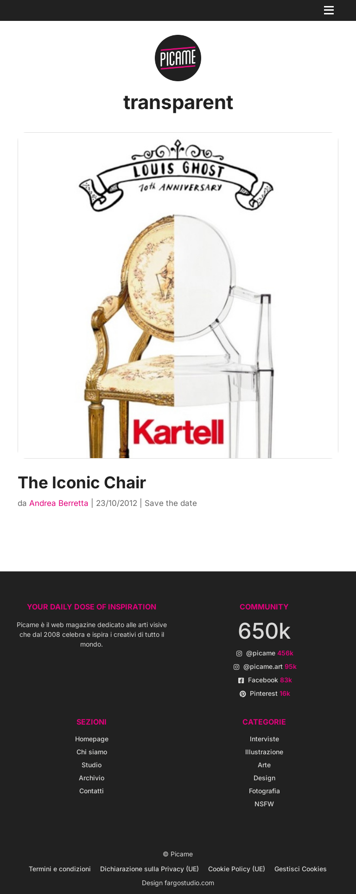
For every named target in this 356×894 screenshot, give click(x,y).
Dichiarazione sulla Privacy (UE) (149, 869)
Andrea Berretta (59, 503)
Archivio (91, 778)
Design (264, 778)
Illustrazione (264, 752)
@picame (269, 653)
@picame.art (270, 666)
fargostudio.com (189, 883)
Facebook (270, 680)
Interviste (264, 739)
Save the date (171, 503)
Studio (92, 765)
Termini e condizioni (60, 869)
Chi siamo (91, 752)
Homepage (91, 739)
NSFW (264, 804)
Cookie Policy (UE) (236, 869)
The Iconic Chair (82, 482)
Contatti (91, 791)
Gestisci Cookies (300, 869)
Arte (264, 765)
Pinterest (270, 693)
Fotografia (264, 791)
